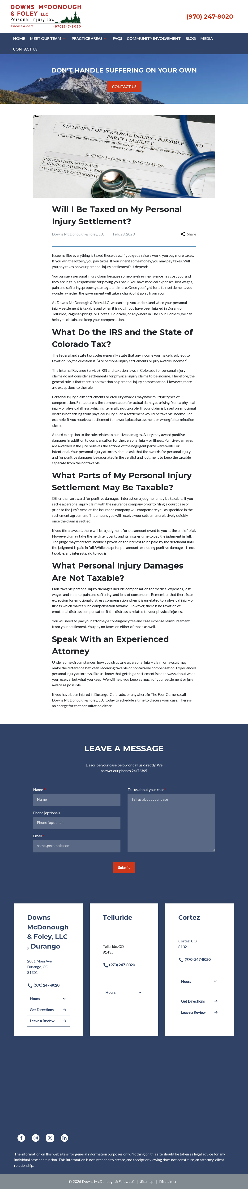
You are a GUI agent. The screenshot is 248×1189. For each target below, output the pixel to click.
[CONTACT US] (124, 86)
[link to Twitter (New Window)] (50, 1138)
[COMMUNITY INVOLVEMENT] (154, 38)
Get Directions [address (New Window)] (48, 1010)
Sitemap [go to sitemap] (147, 1181)
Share (188, 234)
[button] (64, 38)
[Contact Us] (25, 49)
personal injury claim (89, 276)
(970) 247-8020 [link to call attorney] (43, 985)
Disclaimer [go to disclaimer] (168, 1181)
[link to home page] (46, 16)
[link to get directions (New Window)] (48, 968)
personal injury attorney (98, 451)
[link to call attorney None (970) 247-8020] (209, 16)
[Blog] (190, 38)
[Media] (206, 38)
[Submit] (124, 867)
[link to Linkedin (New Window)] (64, 1138)
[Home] (19, 38)
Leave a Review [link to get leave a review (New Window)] (48, 1021)
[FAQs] (117, 38)
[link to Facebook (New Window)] (21, 1138)
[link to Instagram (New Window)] (35, 1138)
